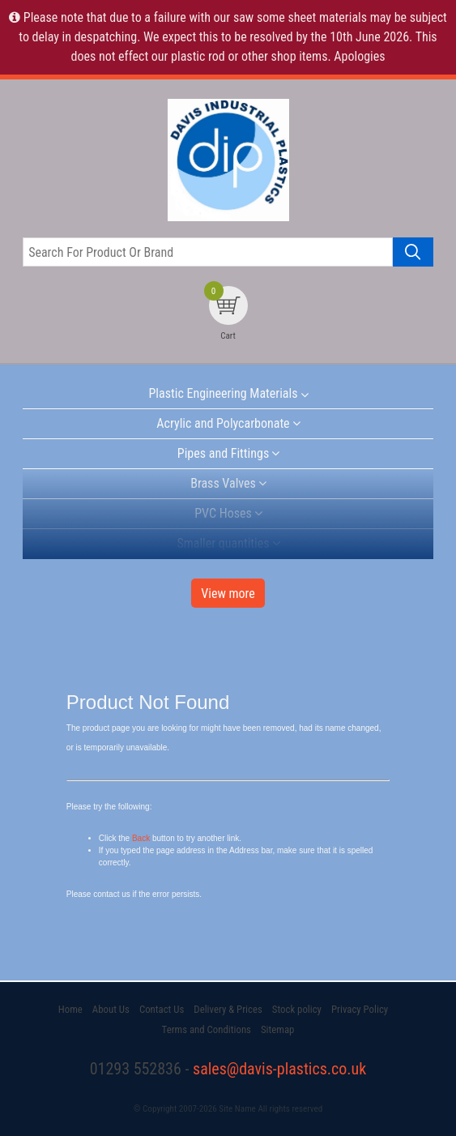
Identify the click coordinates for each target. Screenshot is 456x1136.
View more (228, 593)
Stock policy (297, 1009)
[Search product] (413, 252)
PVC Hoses (223, 513)
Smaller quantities (223, 543)
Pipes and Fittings (223, 453)
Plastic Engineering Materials (222, 393)
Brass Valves (223, 483)
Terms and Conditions (206, 1029)
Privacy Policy (359, 1009)
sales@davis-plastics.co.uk (279, 1068)
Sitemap (277, 1029)
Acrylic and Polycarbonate (222, 423)
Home (70, 1009)
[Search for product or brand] (208, 252)
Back (141, 838)
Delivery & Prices (228, 1009)
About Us (111, 1009)
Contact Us (161, 1009)
